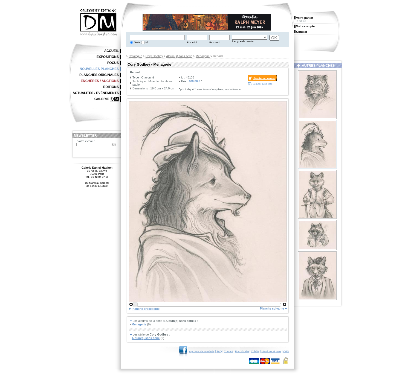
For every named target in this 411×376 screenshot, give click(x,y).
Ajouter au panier (264, 78)
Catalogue (135, 56)
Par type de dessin (242, 41)
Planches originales (99, 75)
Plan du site (242, 351)
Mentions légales (271, 351)
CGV (286, 351)
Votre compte (305, 26)
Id (146, 42)
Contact (228, 351)
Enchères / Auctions (100, 81)
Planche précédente (146, 308)
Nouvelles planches (99, 69)
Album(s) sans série (179, 56)
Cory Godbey (154, 56)
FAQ (219, 351)
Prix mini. (192, 42)
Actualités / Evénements (96, 93)
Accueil (111, 51)
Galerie (101, 99)
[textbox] (157, 37)
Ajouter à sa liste (263, 83)
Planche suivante (272, 308)
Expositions (108, 57)
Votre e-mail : (86, 141)
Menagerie (203, 56)
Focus (113, 63)
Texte (136, 42)
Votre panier (304, 17)
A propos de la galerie (202, 351)
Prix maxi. (215, 42)
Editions (111, 87)
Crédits (255, 351)
